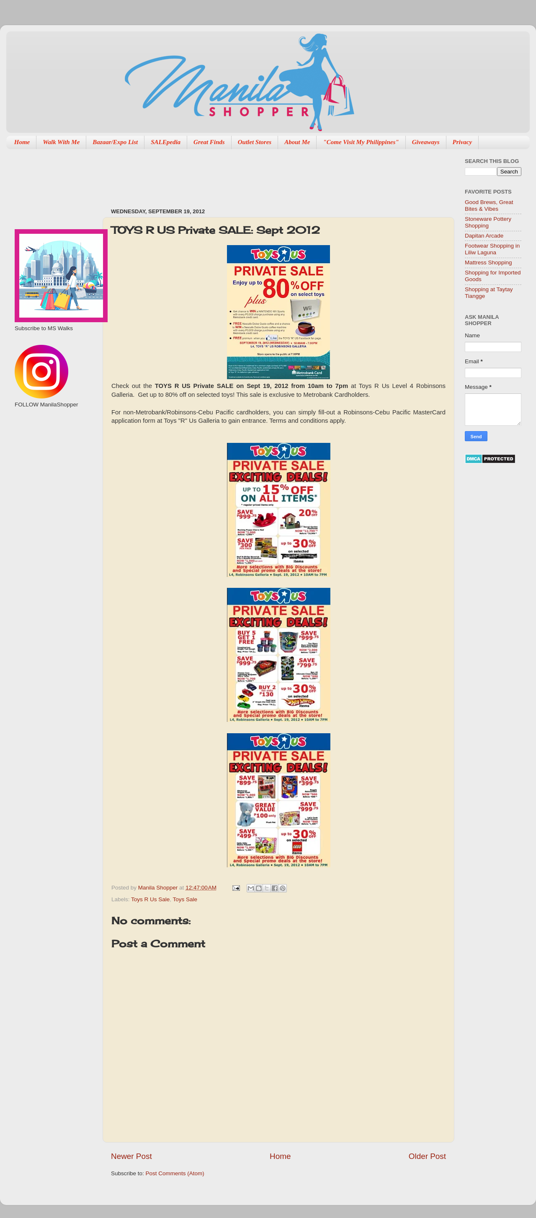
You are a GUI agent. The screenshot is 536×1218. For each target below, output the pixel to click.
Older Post (427, 1156)
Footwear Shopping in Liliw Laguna (492, 249)
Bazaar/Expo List (115, 142)
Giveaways (426, 142)
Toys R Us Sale (150, 899)
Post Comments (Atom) (175, 1173)
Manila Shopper (158, 887)
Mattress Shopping (488, 262)
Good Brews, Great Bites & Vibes (489, 205)
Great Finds (209, 142)
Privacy (462, 142)
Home (22, 142)
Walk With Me (61, 142)
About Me (297, 142)
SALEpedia (165, 142)
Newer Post (131, 1156)
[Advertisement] (263, 174)
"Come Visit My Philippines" (361, 142)
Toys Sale (185, 899)
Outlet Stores (254, 142)
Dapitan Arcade (484, 236)
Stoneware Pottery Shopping (488, 222)
